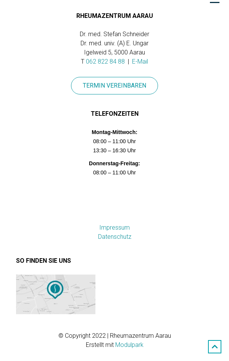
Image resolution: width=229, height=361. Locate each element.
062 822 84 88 (105, 61)
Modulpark (129, 344)
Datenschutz (114, 236)
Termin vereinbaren (114, 85)
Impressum (114, 227)
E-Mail (140, 61)
